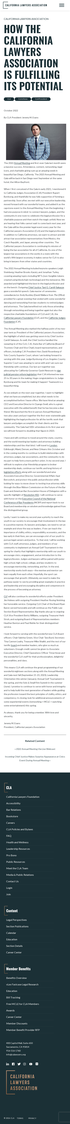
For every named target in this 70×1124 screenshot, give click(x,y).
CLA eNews (23, 99)
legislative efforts (12, 472)
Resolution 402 (31, 494)
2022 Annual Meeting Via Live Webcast (35, 749)
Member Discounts (16, 1023)
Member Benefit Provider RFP (23, 1029)
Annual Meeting (22, 163)
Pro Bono (11, 855)
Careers (10, 822)
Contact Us (12, 881)
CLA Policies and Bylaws (19, 829)
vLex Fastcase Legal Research (22, 984)
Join (8, 894)
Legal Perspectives (16, 919)
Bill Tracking (13, 997)
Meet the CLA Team (17, 868)
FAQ (8, 835)
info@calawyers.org (16, 1054)
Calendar (11, 932)
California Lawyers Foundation (19, 317)
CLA (9, 99)
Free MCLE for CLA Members (22, 1003)
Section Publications (17, 926)
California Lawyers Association (26, 18)
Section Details (14, 945)
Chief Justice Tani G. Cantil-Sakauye (46, 287)
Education (11, 939)
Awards (10, 1010)
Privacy (32, 1118)
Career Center (14, 952)
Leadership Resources (18, 848)
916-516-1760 (13, 1050)
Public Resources (15, 861)
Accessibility (13, 803)
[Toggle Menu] (61, 5)
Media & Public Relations (20, 874)
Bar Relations (13, 809)
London (53, 445)
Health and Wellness (17, 842)
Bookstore (12, 816)
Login (9, 887)
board (14, 645)
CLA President (41, 99)
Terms (20, 1118)
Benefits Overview (16, 977)
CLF (6, 596)
